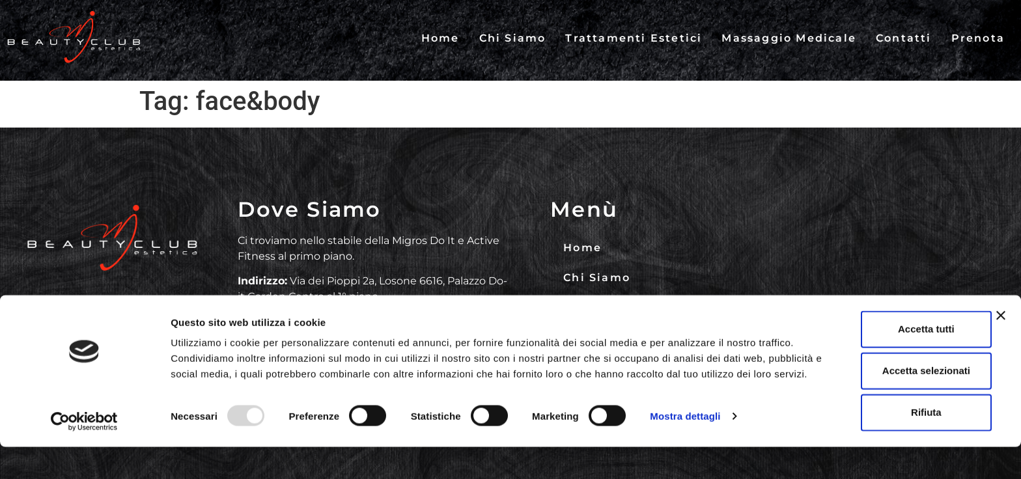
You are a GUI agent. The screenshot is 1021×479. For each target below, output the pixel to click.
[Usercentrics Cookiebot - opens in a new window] (84, 453)
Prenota (978, 38)
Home (440, 38)
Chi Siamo (512, 38)
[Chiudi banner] (1000, 337)
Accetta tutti (879, 350)
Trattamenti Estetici (633, 38)
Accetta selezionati (879, 392)
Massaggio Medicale (788, 38)
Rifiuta (879, 433)
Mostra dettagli (685, 453)
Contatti (904, 38)
